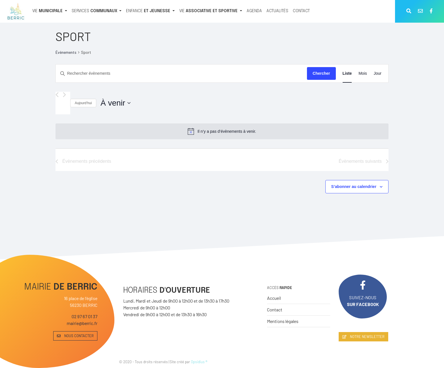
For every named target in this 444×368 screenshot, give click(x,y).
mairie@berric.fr (82, 323)
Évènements (66, 52)
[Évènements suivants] (64, 94)
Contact (274, 309)
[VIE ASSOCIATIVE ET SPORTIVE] (210, 11)
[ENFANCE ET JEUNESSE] (150, 11)
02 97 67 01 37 (84, 316)
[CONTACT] (301, 11)
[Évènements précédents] (57, 94)
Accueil (274, 298)
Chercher (321, 73)
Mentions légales (282, 321)
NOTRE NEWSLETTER (363, 336)
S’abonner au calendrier (354, 186)
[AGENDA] (254, 11)
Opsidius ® (199, 362)
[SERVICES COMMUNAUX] (96, 11)
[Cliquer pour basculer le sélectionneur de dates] (116, 103)
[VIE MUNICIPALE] (49, 11)
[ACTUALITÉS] (277, 11)
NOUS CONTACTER (75, 335)
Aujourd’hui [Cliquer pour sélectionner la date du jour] (83, 103)
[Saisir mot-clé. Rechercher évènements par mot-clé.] (181, 73)
